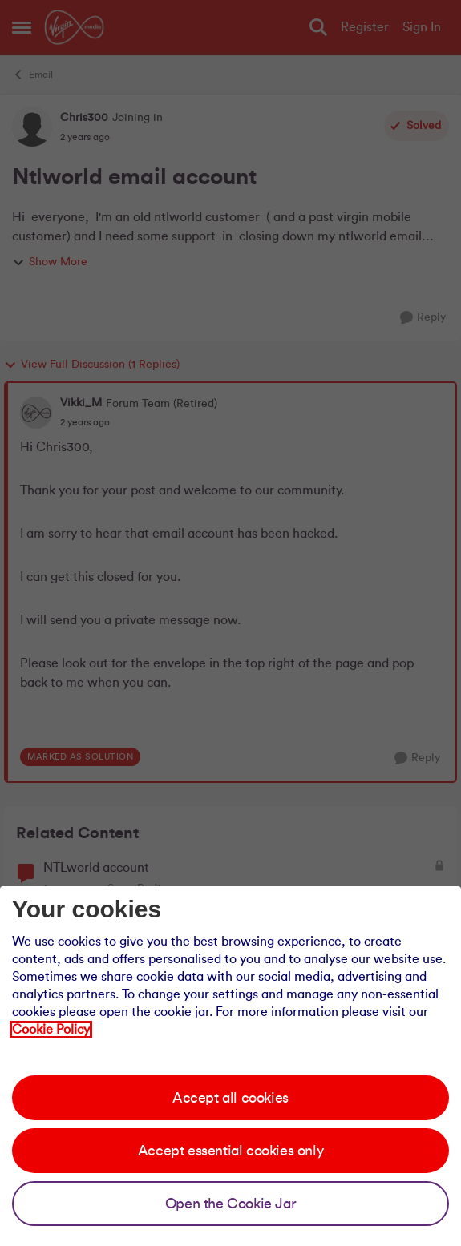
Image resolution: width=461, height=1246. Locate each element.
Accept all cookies (230, 1098)
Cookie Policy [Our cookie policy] (51, 1029)
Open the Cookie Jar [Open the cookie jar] (230, 1203)
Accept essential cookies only (230, 1150)
